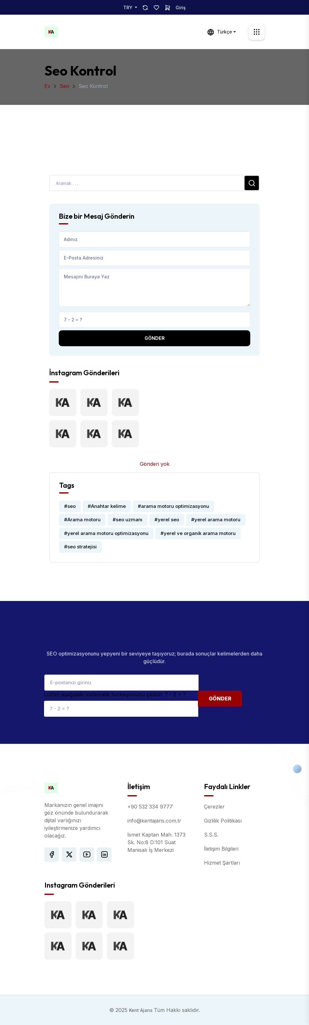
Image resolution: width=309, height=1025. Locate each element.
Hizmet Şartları (222, 863)
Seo (64, 86)
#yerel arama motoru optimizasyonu (106, 533)
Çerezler (214, 806)
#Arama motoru (82, 519)
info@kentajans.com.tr (154, 820)
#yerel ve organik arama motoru (198, 533)
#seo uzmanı (127, 519)
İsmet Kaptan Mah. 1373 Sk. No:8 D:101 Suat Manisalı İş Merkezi (156, 842)
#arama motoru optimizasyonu (173, 506)
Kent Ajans (141, 1010)
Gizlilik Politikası (223, 820)
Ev (47, 86)
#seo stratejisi (80, 547)
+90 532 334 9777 (150, 806)
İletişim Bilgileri (221, 849)
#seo (70, 506)
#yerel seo (166, 519)
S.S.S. (211, 834)
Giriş (181, 7)
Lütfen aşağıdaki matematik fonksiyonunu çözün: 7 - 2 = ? (115, 694)
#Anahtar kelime (107, 506)
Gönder (155, 338)
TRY (128, 7)
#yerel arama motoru (215, 519)
